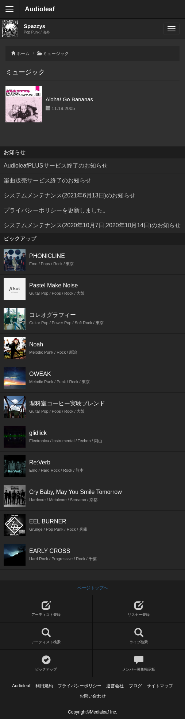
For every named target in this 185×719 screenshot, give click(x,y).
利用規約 (44, 685)
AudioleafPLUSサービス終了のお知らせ (56, 165)
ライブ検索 (139, 636)
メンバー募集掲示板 (139, 663)
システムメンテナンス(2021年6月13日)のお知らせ (69, 195)
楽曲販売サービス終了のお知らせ (47, 180)
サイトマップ (160, 685)
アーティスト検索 (46, 636)
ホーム (23, 53)
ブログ (135, 685)
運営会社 (115, 685)
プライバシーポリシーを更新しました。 (56, 210)
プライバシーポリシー (79, 685)
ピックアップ (46, 663)
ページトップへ (92, 587)
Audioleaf (40, 9)
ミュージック (56, 53)
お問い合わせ (93, 696)
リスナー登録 (139, 609)
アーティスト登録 (46, 609)
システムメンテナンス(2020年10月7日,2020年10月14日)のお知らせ (92, 225)
